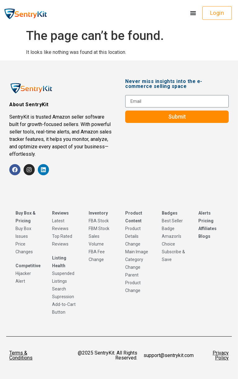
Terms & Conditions (21, 355)
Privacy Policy (221, 355)
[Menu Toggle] (193, 13)
